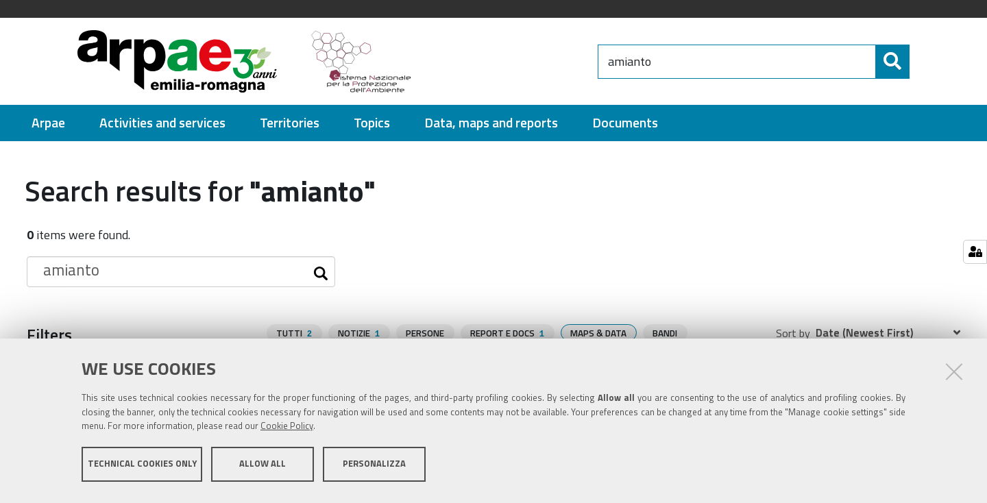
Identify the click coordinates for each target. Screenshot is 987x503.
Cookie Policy (286, 430)
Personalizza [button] (374, 467)
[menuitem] (48, 123)
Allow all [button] (262, 467)
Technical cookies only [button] (142, 467)
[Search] (921, 62)
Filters (49, 334)
